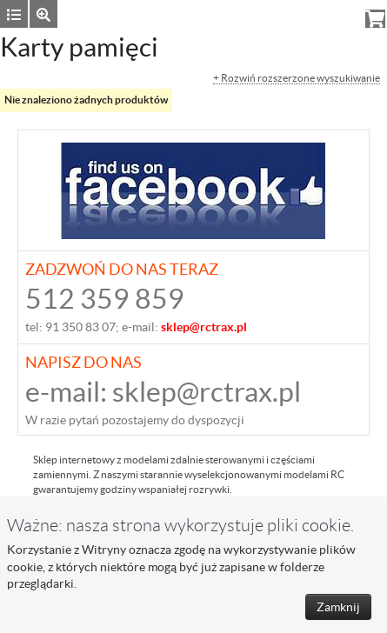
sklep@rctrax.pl (206, 391)
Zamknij (338, 607)
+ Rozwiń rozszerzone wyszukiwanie (296, 78)
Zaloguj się (250, 13)
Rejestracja (322, 13)
